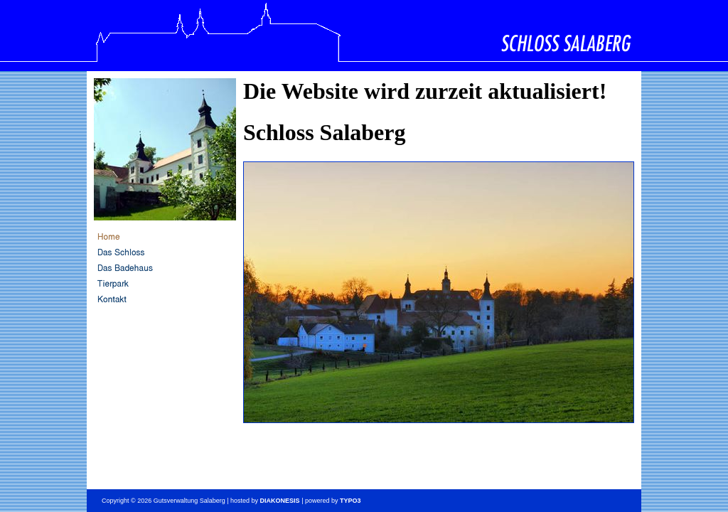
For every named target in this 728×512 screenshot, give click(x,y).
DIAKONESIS (280, 500)
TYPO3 (350, 500)
